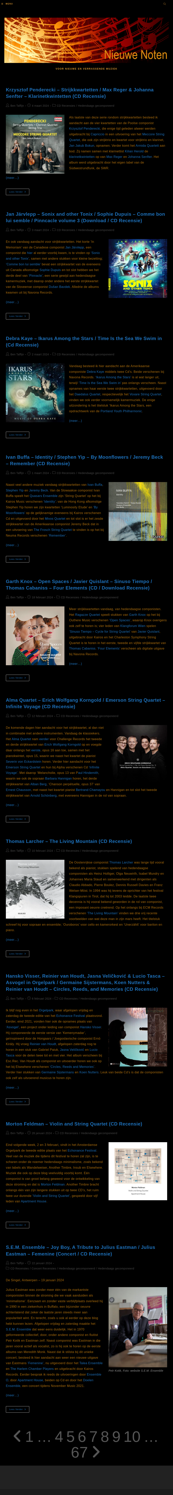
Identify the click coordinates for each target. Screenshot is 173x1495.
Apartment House (33, 1201)
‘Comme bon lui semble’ (23, 264)
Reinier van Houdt (43, 1044)
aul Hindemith (88, 772)
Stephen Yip (15, 490)
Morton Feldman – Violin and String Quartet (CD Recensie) (74, 1123)
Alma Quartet (21, 739)
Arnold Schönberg (43, 795)
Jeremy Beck (38, 490)
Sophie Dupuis (50, 270)
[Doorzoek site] (164, 4)
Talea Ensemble (91, 1363)
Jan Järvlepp (74, 247)
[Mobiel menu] (7, 4)
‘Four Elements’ (108, 648)
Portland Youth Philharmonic (121, 411)
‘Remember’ (57, 535)
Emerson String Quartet (23, 767)
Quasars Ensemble (43, 496)
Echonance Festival (70, 1015)
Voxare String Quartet (145, 394)
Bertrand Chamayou (90, 790)
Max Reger (114, 156)
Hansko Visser (90, 1027)
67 (79, 1452)
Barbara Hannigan (58, 778)
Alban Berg (38, 784)
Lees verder (19, 192)
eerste (35, 750)
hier (30, 253)
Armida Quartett (147, 145)
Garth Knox (137, 614)
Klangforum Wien (132, 626)
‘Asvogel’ (12, 1027)
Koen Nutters (89, 1072)
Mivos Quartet (55, 518)
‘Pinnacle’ (36, 275)
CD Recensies (66, 105)
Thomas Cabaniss (82, 648)
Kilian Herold (134, 151)
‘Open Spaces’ (120, 620)
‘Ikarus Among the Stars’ (113, 377)
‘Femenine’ (36, 1363)
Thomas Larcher (121, 862)
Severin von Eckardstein (23, 761)
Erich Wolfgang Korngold (63, 744)
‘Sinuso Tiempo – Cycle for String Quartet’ (99, 631)
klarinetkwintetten (82, 156)
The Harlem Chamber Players (32, 1368)
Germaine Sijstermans (57, 1072)
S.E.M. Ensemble (18, 1329)
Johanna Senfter (140, 156)
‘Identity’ (50, 501)
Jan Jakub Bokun (81, 145)
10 (132, 1436)
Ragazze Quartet (87, 614)
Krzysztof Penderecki (84, 128)
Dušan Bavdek (59, 286)
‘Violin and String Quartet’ (51, 1195)
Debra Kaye (95, 371)
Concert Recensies (44, 1268)
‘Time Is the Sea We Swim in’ (100, 383)
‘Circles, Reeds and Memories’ (72, 1066)
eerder (44, 739)
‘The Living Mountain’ (102, 913)
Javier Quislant (149, 631)
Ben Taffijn (17, 105)
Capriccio (97, 134)
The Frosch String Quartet (53, 529)
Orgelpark (46, 1010)
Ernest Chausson (18, 790)
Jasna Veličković (72, 1049)
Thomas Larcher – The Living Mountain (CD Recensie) (69, 841)
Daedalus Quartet (87, 394)
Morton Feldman (53, 1184)
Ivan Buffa (94, 484)
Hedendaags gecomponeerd (96, 105)
